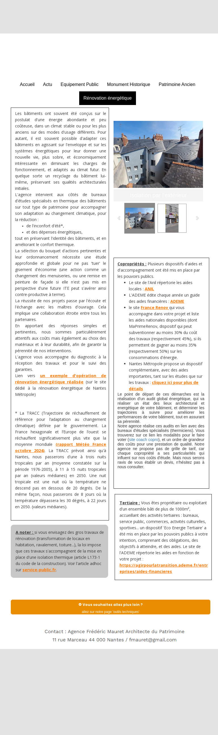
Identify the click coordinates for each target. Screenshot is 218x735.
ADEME (177, 301)
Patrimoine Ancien (177, 84)
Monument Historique (128, 84)
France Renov (155, 307)
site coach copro (143, 439)
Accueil (27, 84)
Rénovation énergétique (107, 98)
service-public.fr (39, 569)
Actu (47, 84)
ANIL (149, 288)
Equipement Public (79, 84)
